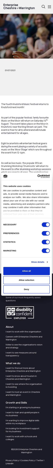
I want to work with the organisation (23, 331)
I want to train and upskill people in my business (22, 414)
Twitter (39, 460)
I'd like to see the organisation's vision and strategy (24, 346)
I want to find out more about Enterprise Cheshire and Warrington (23, 369)
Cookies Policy (27, 460)
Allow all (26, 271)
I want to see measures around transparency (21, 354)
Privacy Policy (12, 460)
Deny (26, 289)
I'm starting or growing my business (23, 407)
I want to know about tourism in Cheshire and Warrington (21, 377)
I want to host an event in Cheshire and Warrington (23, 393)
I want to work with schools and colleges (21, 438)
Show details (37, 262)
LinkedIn (10, 463)
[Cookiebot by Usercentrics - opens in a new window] (38, 176)
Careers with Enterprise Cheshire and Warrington (24, 338)
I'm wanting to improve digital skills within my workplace (22, 422)
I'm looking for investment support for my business (22, 430)
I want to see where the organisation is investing (24, 385)
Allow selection (26, 280)
